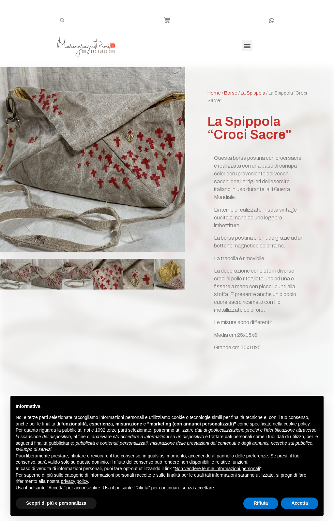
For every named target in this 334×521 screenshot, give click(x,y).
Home (214, 93)
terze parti (117, 430)
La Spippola (253, 93)
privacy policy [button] (74, 481)
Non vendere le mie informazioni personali (217, 468)
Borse (230, 93)
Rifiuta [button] (261, 503)
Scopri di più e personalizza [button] (56, 503)
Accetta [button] (299, 503)
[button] (247, 45)
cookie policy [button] (297, 423)
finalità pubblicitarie (53, 443)
